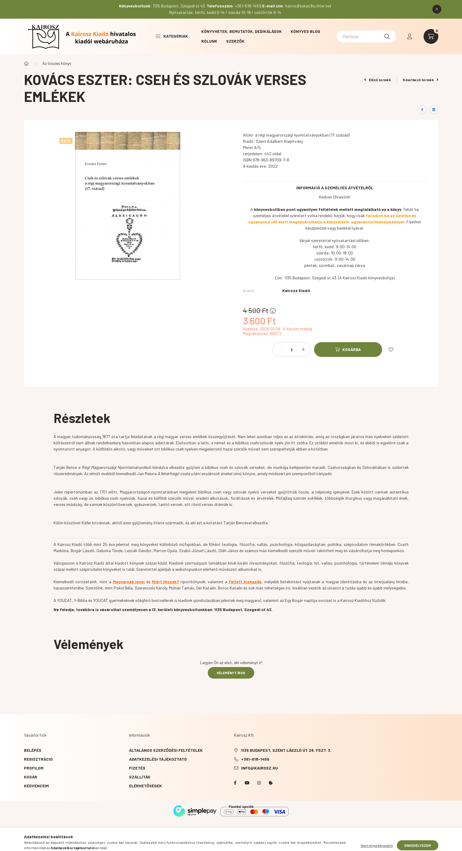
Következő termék (420, 80)
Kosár (30, 776)
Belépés (32, 750)
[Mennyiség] (292, 349)
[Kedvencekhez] (391, 349)
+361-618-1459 (255, 759)
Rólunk (209, 41)
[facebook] (422, 109)
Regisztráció (38, 759)
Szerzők (235, 41)
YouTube (247, 783)
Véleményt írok (231, 673)
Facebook (235, 783)
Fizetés (137, 767)
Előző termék (377, 80)
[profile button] (409, 36)
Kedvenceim (36, 785)
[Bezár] (436, 9)
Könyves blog (305, 31)
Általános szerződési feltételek (166, 750)
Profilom (34, 767)
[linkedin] (433, 109)
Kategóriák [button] (172, 36)
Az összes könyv (56, 63)
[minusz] (280, 349)
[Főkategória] (26, 63)
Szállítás (139, 776)
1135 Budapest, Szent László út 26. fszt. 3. (286, 750)
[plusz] (303, 349)
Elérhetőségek (145, 785)
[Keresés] (366, 36)
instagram (259, 783)
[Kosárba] (348, 349)
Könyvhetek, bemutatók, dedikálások (241, 31)
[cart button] (431, 36)
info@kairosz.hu (259, 767)
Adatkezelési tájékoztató (158, 759)
